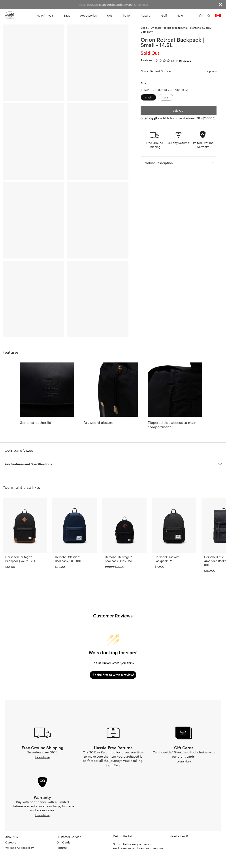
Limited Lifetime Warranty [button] (203, 145)
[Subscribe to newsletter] (138, 841)
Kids (109, 15)
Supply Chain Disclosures (22, 831)
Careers (10, 821)
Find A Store (64, 837)
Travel (126, 15)
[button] (192, 15)
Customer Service (68, 815)
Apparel (146, 15)
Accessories (88, 15)
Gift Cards (63, 821)
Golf (164, 15)
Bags (67, 15)
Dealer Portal (14, 837)
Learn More (42, 757)
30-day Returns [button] (178, 143)
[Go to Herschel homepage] (9, 15)
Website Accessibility (19, 826)
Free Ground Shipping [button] (154, 145)
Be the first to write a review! (113, 675)
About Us (11, 815)
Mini (166, 97)
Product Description (158, 162)
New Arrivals (45, 15)
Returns (61, 826)
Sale (180, 15)
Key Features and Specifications (28, 464)
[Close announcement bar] (220, 4)
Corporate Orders (17, 842)
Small (148, 97)
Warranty (62, 831)
